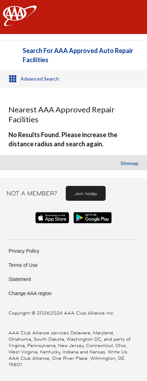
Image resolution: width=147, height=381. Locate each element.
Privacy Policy (23, 251)
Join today (85, 193)
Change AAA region (30, 293)
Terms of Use (22, 265)
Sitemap (129, 163)
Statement (19, 279)
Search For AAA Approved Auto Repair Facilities (78, 55)
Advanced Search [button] (39, 79)
